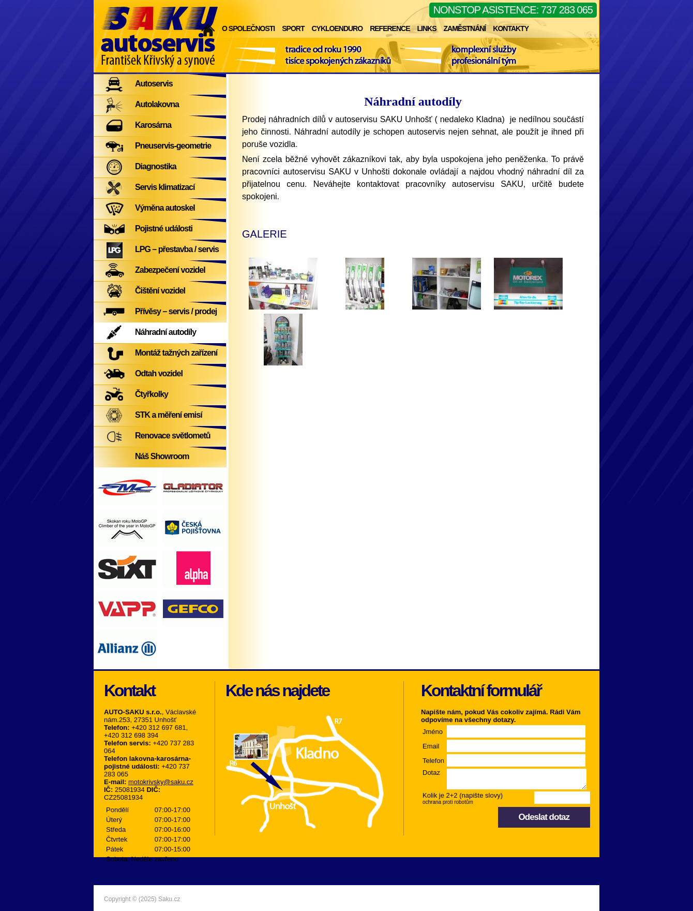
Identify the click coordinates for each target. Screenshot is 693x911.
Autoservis (154, 83)
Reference (390, 28)
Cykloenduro (337, 28)
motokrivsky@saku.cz (160, 782)
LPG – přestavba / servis (177, 249)
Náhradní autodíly (165, 332)
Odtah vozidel (159, 373)
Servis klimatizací (164, 187)
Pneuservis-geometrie (173, 145)
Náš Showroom (162, 456)
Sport (293, 28)
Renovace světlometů (172, 435)
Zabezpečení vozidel (170, 270)
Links (426, 28)
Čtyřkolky (151, 394)
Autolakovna (157, 104)
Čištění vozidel (160, 290)
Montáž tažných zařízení (176, 352)
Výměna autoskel (165, 207)
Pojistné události (163, 228)
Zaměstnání (464, 28)
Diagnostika (155, 166)
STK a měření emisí (168, 414)
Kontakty (511, 28)
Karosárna (153, 125)
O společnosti (248, 28)
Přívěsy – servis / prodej (176, 311)
